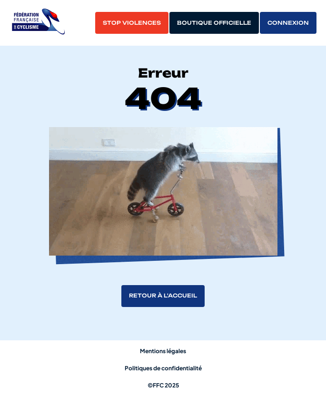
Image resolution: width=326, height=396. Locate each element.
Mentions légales (163, 351)
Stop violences (132, 23)
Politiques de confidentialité (163, 368)
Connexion (288, 23)
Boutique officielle (214, 23)
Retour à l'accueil (163, 295)
